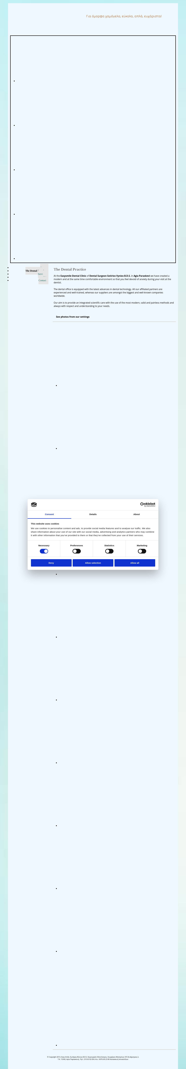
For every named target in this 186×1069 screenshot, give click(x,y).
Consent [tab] (49, 514)
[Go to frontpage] (26, 18)
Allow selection (93, 563)
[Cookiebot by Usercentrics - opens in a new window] (142, 504)
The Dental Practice (35, 270)
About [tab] (136, 514)
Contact (42, 280)
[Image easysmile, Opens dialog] (86, 80)
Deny (51, 563)
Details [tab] (93, 514)
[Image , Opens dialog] (105, 385)
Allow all (134, 563)
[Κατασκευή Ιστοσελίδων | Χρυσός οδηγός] (12, 1064)
